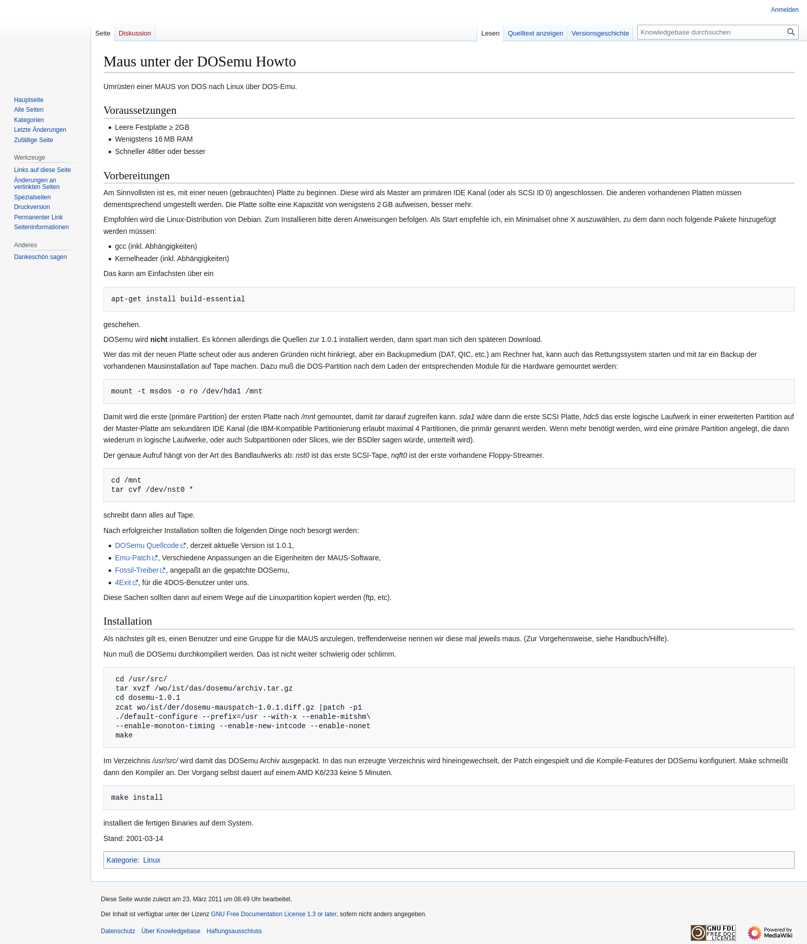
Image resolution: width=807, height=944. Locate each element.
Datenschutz (118, 931)
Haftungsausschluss (233, 931)
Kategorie (122, 860)
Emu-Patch (132, 558)
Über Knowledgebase (171, 931)
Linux (151, 860)
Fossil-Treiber (137, 570)
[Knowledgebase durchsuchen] (718, 32)
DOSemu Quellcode (147, 545)
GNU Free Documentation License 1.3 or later (273, 914)
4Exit (123, 582)
